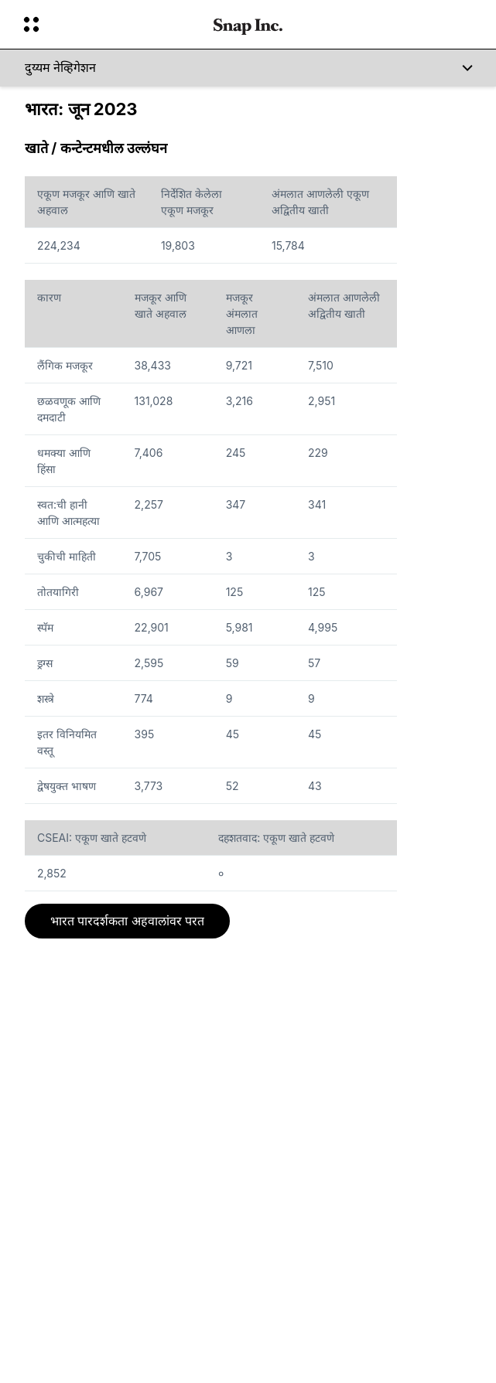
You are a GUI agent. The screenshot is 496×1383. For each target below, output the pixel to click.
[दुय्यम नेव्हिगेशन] (248, 68)
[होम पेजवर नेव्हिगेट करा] (248, 25)
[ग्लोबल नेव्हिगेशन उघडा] (108, 24)
